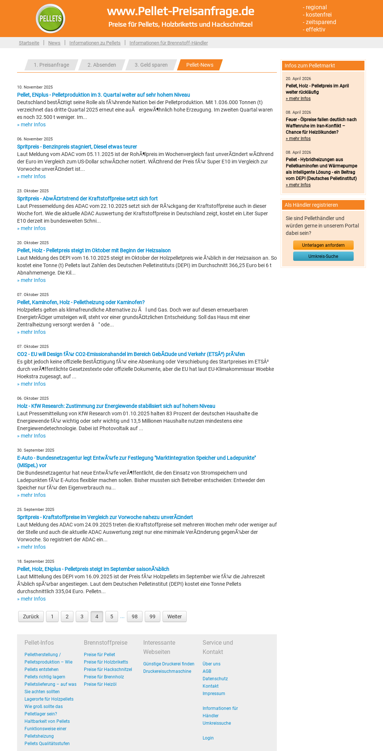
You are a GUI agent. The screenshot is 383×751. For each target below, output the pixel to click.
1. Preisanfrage (51, 65)
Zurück (31, 616)
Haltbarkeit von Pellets (47, 721)
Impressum (214, 693)
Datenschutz (215, 678)
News (54, 43)
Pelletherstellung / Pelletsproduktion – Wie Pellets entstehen (48, 662)
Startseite (29, 43)
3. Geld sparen (151, 65)
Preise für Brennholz (104, 676)
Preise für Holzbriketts (106, 662)
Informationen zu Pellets (95, 43)
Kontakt (211, 686)
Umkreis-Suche (323, 256)
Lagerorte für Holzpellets (48, 699)
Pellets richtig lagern (44, 676)
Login (208, 738)
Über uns (211, 664)
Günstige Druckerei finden (168, 664)
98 (135, 616)
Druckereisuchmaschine (167, 671)
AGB (207, 671)
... (122, 616)
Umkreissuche (217, 723)
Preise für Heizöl (100, 684)
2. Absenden (102, 65)
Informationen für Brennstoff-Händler (169, 43)
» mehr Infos (31, 124)
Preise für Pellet (99, 654)
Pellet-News (199, 65)
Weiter (174, 616)
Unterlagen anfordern (323, 245)
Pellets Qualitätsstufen (47, 743)
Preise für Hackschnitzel (108, 669)
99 (153, 616)
